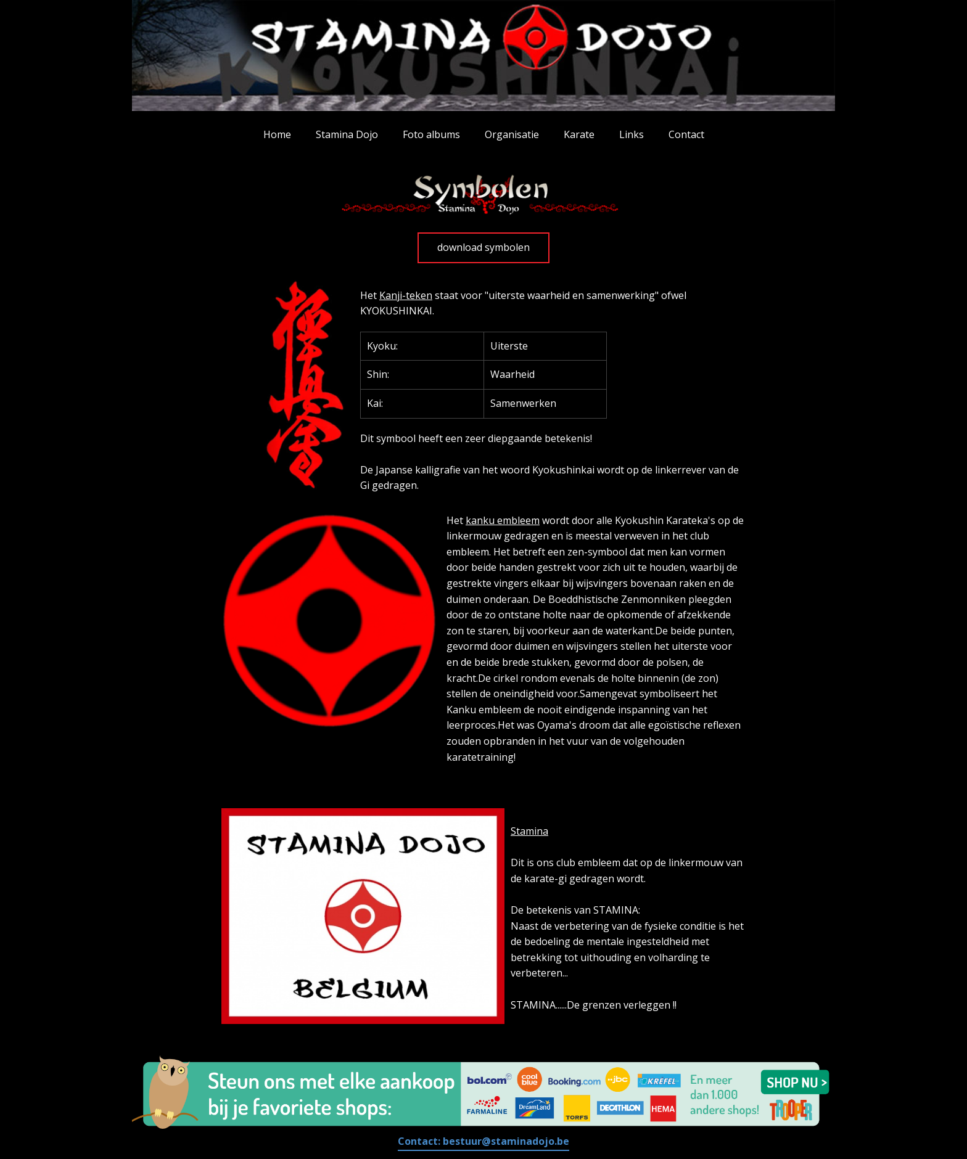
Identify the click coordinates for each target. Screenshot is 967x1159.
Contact (686, 134)
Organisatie (512, 134)
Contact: (483, 1141)
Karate (579, 134)
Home (277, 134)
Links (631, 134)
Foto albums (431, 134)
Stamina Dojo (347, 134)
